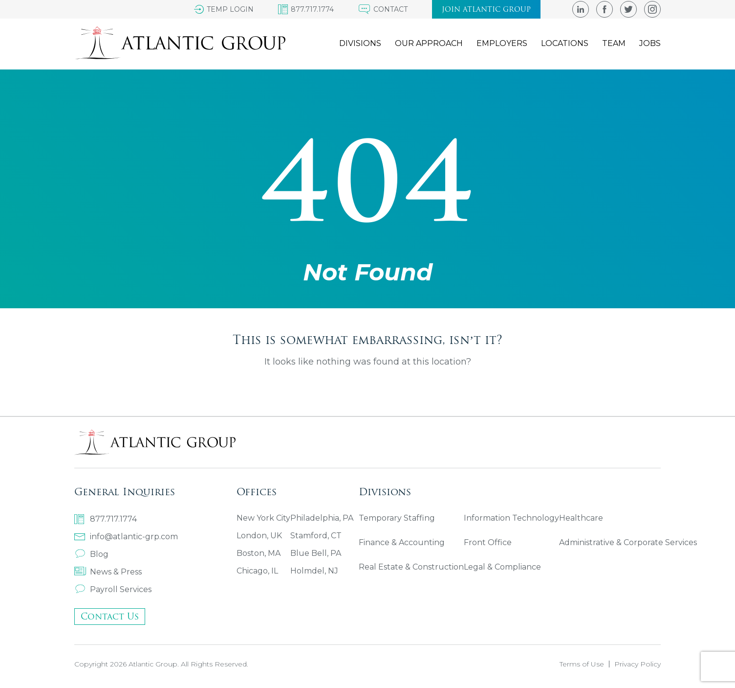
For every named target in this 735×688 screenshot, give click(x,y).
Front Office (488, 542)
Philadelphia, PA (321, 518)
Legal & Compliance (502, 567)
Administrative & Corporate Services (628, 542)
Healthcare (581, 518)
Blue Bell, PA (315, 553)
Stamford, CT (316, 535)
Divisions (360, 43)
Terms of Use (582, 664)
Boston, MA (259, 553)
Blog (91, 554)
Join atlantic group (486, 9)
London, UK (259, 535)
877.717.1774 (105, 519)
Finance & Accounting (402, 542)
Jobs (650, 43)
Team (614, 43)
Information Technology (511, 518)
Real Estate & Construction (411, 567)
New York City (263, 518)
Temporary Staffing (397, 518)
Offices (257, 491)
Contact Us (110, 616)
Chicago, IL (257, 570)
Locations (564, 43)
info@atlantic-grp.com (126, 536)
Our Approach (429, 43)
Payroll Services (112, 589)
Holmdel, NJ (314, 570)
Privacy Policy (637, 664)
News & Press (108, 571)
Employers (501, 43)
